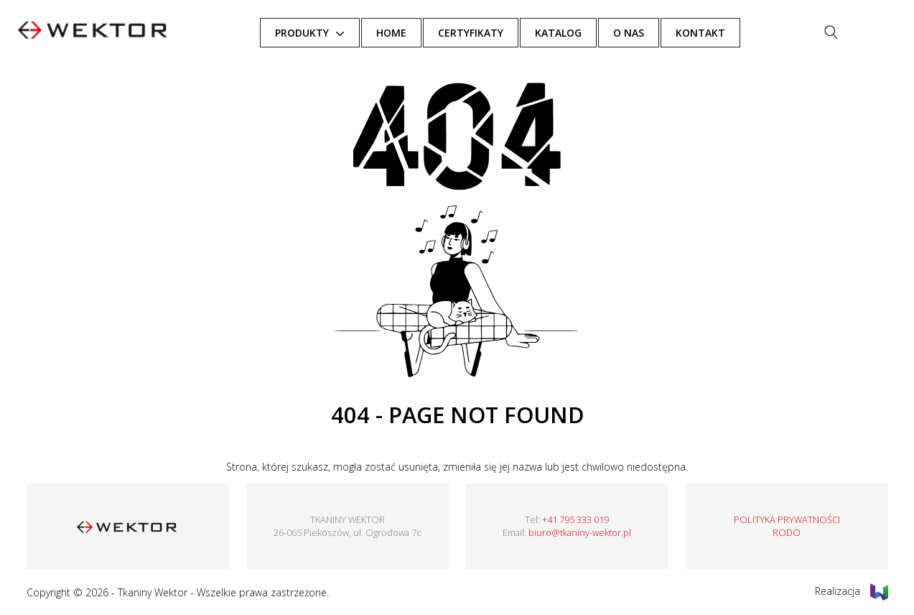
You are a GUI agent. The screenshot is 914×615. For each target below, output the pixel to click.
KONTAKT (730, 33)
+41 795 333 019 (575, 519)
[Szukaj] (861, 32)
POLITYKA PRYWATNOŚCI (787, 519)
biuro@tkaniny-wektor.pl (579, 532)
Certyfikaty (500, 33)
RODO (787, 532)
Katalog (588, 33)
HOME (421, 33)
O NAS (658, 33)
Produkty (331, 33)
